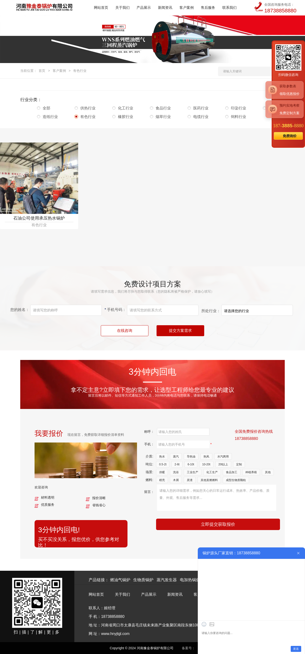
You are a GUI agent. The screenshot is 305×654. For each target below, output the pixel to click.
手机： (149, 444)
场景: (149, 472)
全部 (50, 108)
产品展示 (148, 594)
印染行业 (238, 108)
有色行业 (79, 71)
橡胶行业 (125, 117)
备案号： (188, 648)
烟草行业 (163, 117)
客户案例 (59, 71)
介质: (149, 456)
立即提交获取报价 (218, 524)
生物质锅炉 (143, 580)
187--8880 (288, 125)
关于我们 (122, 594)
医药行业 (200, 108)
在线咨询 (124, 331)
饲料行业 (238, 117)
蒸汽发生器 (167, 580)
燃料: (149, 480)
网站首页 (96, 594)
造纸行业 (50, 117)
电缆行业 (200, 117)
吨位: (149, 464)
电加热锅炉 (190, 580)
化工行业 (125, 108)
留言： (149, 492)
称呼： (149, 431)
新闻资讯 (175, 594)
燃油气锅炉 (120, 580)
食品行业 (163, 108)
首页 (42, 71)
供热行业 (88, 108)
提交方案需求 (180, 331)
